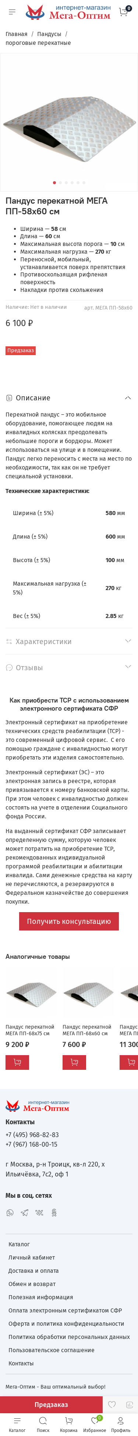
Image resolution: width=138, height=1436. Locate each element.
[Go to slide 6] (83, 182)
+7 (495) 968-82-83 (32, 1135)
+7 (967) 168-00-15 (31, 1145)
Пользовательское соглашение (51, 1350)
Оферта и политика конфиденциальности (66, 1323)
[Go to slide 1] (54, 182)
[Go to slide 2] (60, 182)
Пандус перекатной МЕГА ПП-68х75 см (30, 1030)
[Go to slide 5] (78, 182)
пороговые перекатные (38, 42)
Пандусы (49, 34)
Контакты (21, 1363)
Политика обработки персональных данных (69, 1336)
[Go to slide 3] (66, 182)
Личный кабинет (31, 1257)
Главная (17, 34)
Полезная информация (40, 1297)
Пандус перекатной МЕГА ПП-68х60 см (87, 1030)
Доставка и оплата (33, 1270)
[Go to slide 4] (72, 182)
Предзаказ (51, 1405)
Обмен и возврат (32, 1283)
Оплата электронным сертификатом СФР (65, 1310)
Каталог (19, 1244)
